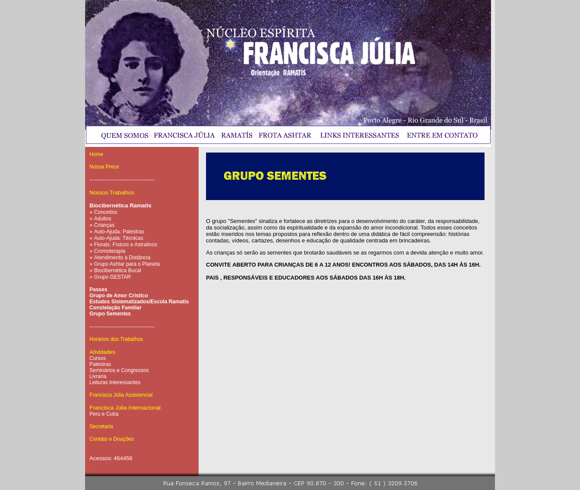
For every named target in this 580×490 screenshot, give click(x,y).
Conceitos (105, 212)
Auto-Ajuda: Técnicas (118, 238)
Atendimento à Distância (122, 258)
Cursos (97, 358)
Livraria (97, 376)
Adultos (102, 219)
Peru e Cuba (103, 414)
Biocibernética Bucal (117, 270)
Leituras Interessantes (114, 382)
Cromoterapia (110, 251)
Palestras (100, 364)
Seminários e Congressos (119, 370)
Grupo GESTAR (112, 277)
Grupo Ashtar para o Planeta (127, 264)
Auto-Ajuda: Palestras (119, 232)
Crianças (104, 225)
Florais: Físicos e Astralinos (125, 245)
